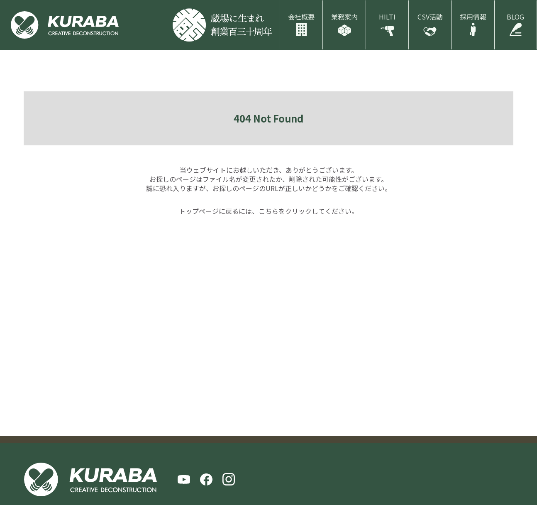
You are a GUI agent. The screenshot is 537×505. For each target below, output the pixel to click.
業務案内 (344, 17)
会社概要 (301, 17)
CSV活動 (430, 17)
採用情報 (473, 17)
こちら (268, 211)
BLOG (515, 17)
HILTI (387, 17)
